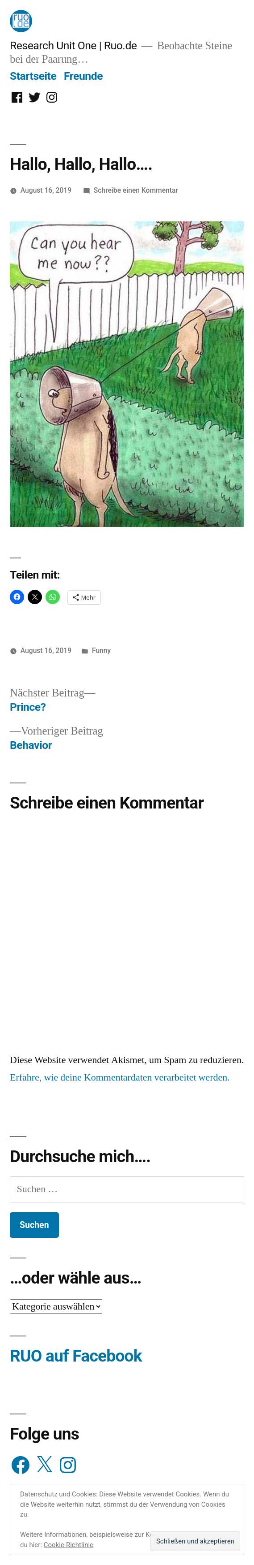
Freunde (83, 75)
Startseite (33, 75)
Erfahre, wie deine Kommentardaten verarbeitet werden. (120, 1077)
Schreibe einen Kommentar (136, 190)
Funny (101, 650)
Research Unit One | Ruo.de (73, 45)
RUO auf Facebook (76, 1356)
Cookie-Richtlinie (68, 1545)
